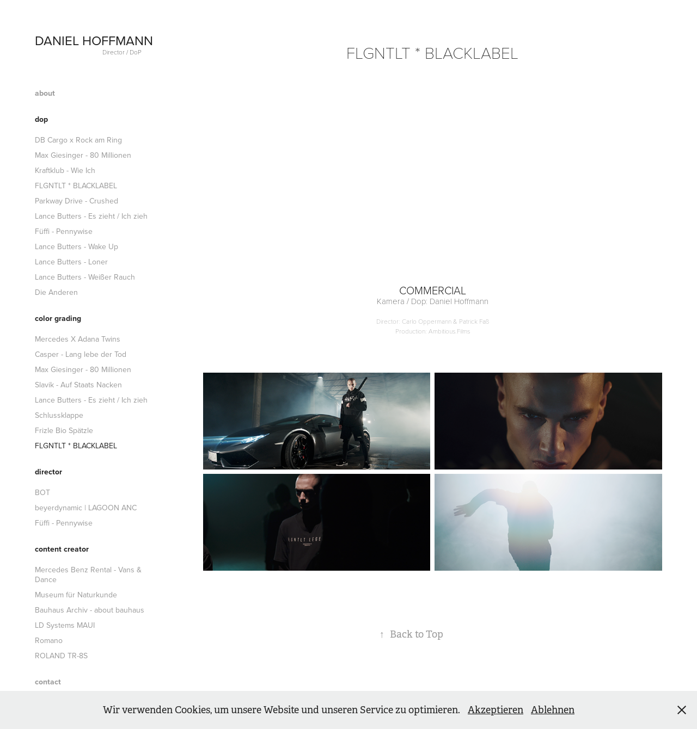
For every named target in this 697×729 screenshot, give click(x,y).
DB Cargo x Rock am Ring (78, 139)
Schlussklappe (59, 415)
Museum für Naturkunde (76, 594)
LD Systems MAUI (65, 625)
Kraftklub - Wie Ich (65, 170)
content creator (62, 548)
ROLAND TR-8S (61, 655)
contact (48, 681)
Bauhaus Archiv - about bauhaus (89, 609)
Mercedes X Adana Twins (77, 338)
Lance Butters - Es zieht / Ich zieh (91, 216)
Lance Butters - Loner (71, 261)
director (48, 471)
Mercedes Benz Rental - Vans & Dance (88, 574)
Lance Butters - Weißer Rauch (85, 276)
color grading (58, 318)
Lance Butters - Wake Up (76, 246)
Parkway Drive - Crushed (76, 200)
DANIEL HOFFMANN (94, 40)
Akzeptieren (495, 710)
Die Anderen (56, 292)
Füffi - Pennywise (64, 231)
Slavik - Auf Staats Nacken (78, 384)
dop (41, 119)
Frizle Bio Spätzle (64, 430)
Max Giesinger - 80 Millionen (83, 155)
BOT (42, 492)
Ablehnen (552, 710)
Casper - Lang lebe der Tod (80, 354)
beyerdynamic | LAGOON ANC (86, 507)
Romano (49, 640)
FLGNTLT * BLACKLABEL (76, 185)
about (45, 93)
